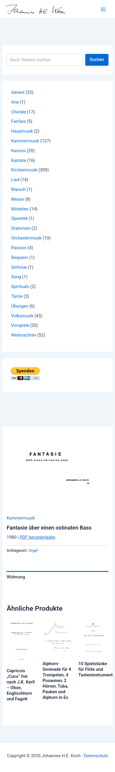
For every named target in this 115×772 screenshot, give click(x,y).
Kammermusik (21, 518)
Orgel (33, 550)
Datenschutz (96, 755)
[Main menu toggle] (103, 9)
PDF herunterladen (37, 537)
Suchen (96, 59)
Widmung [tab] (16, 577)
